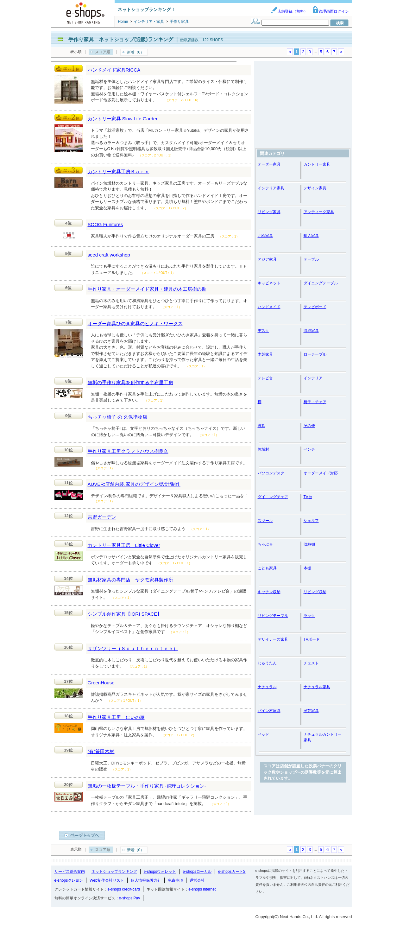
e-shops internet (202, 889)
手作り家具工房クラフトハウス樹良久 (128, 451)
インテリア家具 (271, 188)
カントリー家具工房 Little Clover (124, 545)
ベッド (263, 734)
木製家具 (265, 354)
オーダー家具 (269, 164)
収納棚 (309, 544)
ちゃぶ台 (265, 544)
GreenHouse (101, 682)
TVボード (312, 639)
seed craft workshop (109, 254)
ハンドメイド (269, 307)
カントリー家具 (317, 164)
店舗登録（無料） (289, 11)
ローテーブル (315, 354)
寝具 (261, 425)
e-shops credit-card (124, 889)
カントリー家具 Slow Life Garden (123, 118)
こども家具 (267, 568)
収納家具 (311, 330)
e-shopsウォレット (160, 871)
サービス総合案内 (69, 871)
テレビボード (315, 307)
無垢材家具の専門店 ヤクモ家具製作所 (130, 579)
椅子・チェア (315, 402)
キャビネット (269, 283)
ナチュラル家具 (317, 687)
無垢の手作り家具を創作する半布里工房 (130, 382)
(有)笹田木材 (101, 751)
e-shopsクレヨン (68, 880)
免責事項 (175, 880)
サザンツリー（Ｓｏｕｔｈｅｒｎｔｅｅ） (133, 648)
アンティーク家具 (319, 212)
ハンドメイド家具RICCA (114, 70)
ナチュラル (267, 687)
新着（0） (135, 52)
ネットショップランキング (114, 871)
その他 (309, 425)
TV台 (308, 497)
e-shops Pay (129, 898)
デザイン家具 (315, 188)
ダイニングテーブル (321, 283)
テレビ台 (265, 378)
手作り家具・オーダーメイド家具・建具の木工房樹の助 (147, 289)
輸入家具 (311, 235)
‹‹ (289, 51)
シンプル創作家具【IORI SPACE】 (125, 614)
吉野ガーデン (102, 517)
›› (341, 51)
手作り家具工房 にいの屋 (116, 717)
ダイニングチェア (273, 497)
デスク (263, 330)
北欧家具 (265, 235)
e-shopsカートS (232, 871)
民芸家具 (311, 710)
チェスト (311, 663)
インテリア (313, 378)
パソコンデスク (271, 473)
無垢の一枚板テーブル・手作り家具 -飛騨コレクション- (147, 786)
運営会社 (197, 880)
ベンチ (309, 449)
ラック (309, 615)
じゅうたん (267, 663)
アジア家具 (267, 259)
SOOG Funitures (105, 224)
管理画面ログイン (330, 11)
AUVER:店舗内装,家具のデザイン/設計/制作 (134, 484)
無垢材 (263, 449)
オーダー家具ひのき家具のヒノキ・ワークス (135, 323)
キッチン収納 (269, 592)
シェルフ (311, 520)
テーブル (311, 259)
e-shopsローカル (197, 871)
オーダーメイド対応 (321, 473)
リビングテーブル (273, 615)
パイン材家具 (269, 710)
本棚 (307, 568)
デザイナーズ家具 (273, 639)
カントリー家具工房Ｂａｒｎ (118, 171)
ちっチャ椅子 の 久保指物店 (117, 417)
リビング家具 (269, 212)
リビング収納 (315, 592)
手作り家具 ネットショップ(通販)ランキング (120, 39)
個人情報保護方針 (146, 880)
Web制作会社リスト (107, 880)
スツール (265, 520)
